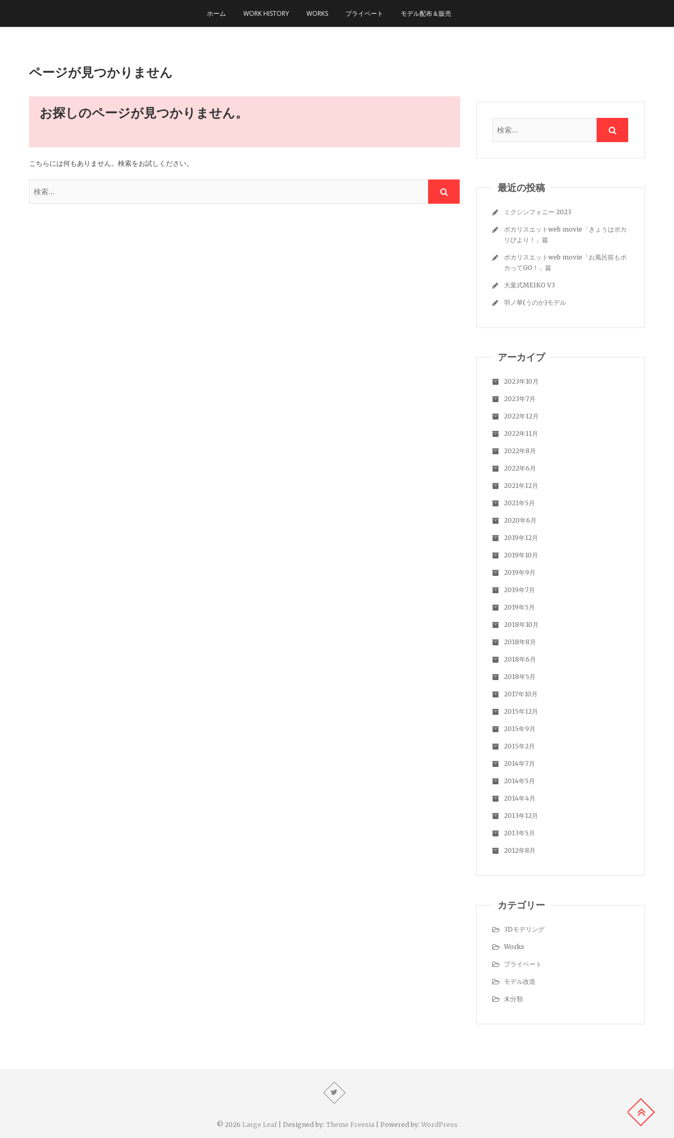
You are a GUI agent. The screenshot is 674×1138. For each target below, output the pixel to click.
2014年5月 (519, 781)
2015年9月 (520, 729)
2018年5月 (520, 677)
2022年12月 (521, 416)
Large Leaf (259, 1125)
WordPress (439, 1125)
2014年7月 (519, 763)
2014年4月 (520, 798)
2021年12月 (521, 486)
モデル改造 (520, 981)
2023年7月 (520, 399)
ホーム (216, 13)
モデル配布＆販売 (426, 13)
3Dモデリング (524, 929)
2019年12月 (521, 538)
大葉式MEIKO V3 (529, 285)
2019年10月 (521, 555)
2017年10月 (521, 694)
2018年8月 (520, 642)
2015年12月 (521, 711)
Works (317, 13)
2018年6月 (520, 659)
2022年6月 (520, 468)
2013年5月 (519, 833)
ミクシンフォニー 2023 (537, 212)
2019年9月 (520, 572)
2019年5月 (519, 607)
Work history (266, 13)
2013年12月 (521, 816)
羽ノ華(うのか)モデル (535, 302)
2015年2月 (519, 746)
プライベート (364, 13)
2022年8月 (520, 451)
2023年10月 (521, 381)
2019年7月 (519, 590)
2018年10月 (521, 624)
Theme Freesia (350, 1125)
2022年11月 (521, 433)
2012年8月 (520, 850)
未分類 (513, 999)
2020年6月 (520, 520)
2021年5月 (519, 503)
